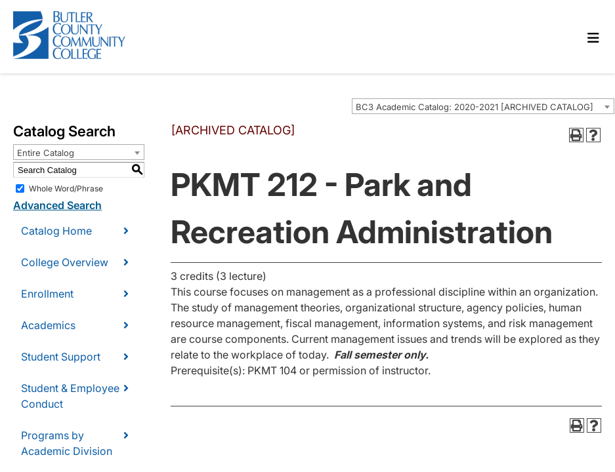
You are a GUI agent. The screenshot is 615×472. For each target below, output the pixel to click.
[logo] (80, 36)
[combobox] (483, 106)
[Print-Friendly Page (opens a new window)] (576, 135)
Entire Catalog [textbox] (45, 153)
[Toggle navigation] (593, 38)
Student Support (60, 356)
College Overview (64, 262)
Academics (48, 325)
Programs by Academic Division (66, 443)
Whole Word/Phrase (66, 188)
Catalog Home (56, 230)
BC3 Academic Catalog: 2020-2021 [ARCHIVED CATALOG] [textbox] (474, 107)
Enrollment (47, 293)
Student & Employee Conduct (70, 396)
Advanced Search (57, 205)
